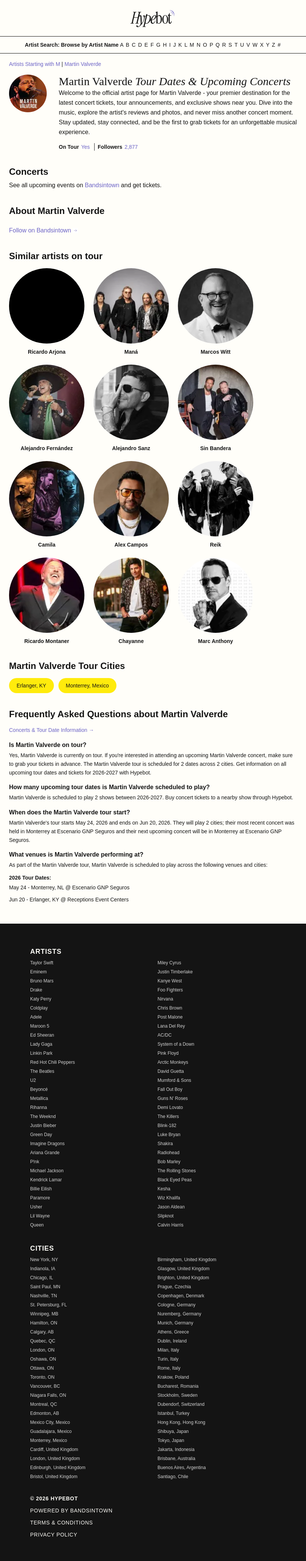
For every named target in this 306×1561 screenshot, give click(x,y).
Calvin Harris (171, 1225)
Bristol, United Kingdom (53, 1476)
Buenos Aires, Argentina (182, 1467)
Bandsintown (103, 185)
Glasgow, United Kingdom (184, 1268)
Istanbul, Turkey (174, 1413)
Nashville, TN (43, 1295)
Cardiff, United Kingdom (54, 1449)
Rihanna (38, 1107)
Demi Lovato (170, 1107)
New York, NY (44, 1259)
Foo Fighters (170, 990)
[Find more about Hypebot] (153, 18)
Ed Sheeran (42, 1035)
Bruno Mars (42, 981)
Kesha (164, 1188)
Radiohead (168, 1152)
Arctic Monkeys (173, 1062)
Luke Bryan (169, 1134)
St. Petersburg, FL (48, 1304)
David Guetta (171, 1071)
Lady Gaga (41, 1044)
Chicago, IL (41, 1277)
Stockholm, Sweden (177, 1395)
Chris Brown (170, 1008)
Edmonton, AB (44, 1413)
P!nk (34, 1161)
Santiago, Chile (173, 1476)
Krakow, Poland (173, 1377)
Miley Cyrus (169, 962)
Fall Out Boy (170, 1089)
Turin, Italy (168, 1359)
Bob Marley (169, 1161)
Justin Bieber (43, 1125)
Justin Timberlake (175, 971)
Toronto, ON (42, 1377)
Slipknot (166, 1216)
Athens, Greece (173, 1332)
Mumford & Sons (174, 1080)
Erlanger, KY (31, 686)
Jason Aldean (171, 1207)
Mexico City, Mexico (50, 1422)
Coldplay (39, 1008)
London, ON (42, 1350)
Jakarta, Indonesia (176, 1449)
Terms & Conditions (61, 1523)
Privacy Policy (53, 1535)
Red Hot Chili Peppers (52, 1062)
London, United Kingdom (55, 1458)
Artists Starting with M (35, 64)
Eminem (38, 971)
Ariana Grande (45, 1152)
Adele (36, 1017)
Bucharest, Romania (178, 1386)
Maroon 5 (39, 1026)
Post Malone (170, 1017)
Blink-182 (167, 1125)
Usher (36, 1207)
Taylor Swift (41, 962)
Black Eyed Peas (175, 1179)
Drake (36, 990)
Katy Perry (40, 999)
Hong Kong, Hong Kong (181, 1422)
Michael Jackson (47, 1170)
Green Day (41, 1134)
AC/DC (164, 1035)
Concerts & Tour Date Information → (51, 730)
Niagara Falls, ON (48, 1395)
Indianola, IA (42, 1268)
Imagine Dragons (47, 1143)
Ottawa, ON (42, 1368)
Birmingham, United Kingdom (187, 1259)
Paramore (40, 1198)
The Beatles (42, 1071)
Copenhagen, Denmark (181, 1295)
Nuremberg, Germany (179, 1314)
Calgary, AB (42, 1332)
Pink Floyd (168, 1053)
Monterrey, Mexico (87, 686)
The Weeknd (43, 1116)
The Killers (168, 1116)
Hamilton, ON (43, 1323)
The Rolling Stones (177, 1170)
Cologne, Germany (177, 1304)
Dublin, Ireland (172, 1341)
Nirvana (165, 999)
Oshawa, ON (43, 1359)
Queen (37, 1225)
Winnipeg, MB (44, 1314)
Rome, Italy (169, 1368)
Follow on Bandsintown (43, 230)
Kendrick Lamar (46, 1179)
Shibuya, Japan (173, 1431)
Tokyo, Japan (171, 1440)
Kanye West (170, 981)
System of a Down (176, 1044)
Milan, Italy (168, 1350)
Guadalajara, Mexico (51, 1431)
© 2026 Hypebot (54, 1498)
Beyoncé (39, 1089)
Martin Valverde (82, 64)
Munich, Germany (175, 1323)
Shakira (165, 1143)
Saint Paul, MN (45, 1286)
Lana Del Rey (171, 1026)
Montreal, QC (43, 1404)
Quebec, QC (42, 1341)
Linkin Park (41, 1053)
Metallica (39, 1098)
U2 (33, 1080)
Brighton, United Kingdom (183, 1277)
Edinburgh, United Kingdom (58, 1467)
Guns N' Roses (173, 1098)
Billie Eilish (41, 1188)
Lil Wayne (40, 1216)
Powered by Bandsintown (71, 1511)
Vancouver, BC (45, 1386)
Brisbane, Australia (176, 1458)
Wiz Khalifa (169, 1198)
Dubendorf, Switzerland (181, 1404)
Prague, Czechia (174, 1286)
